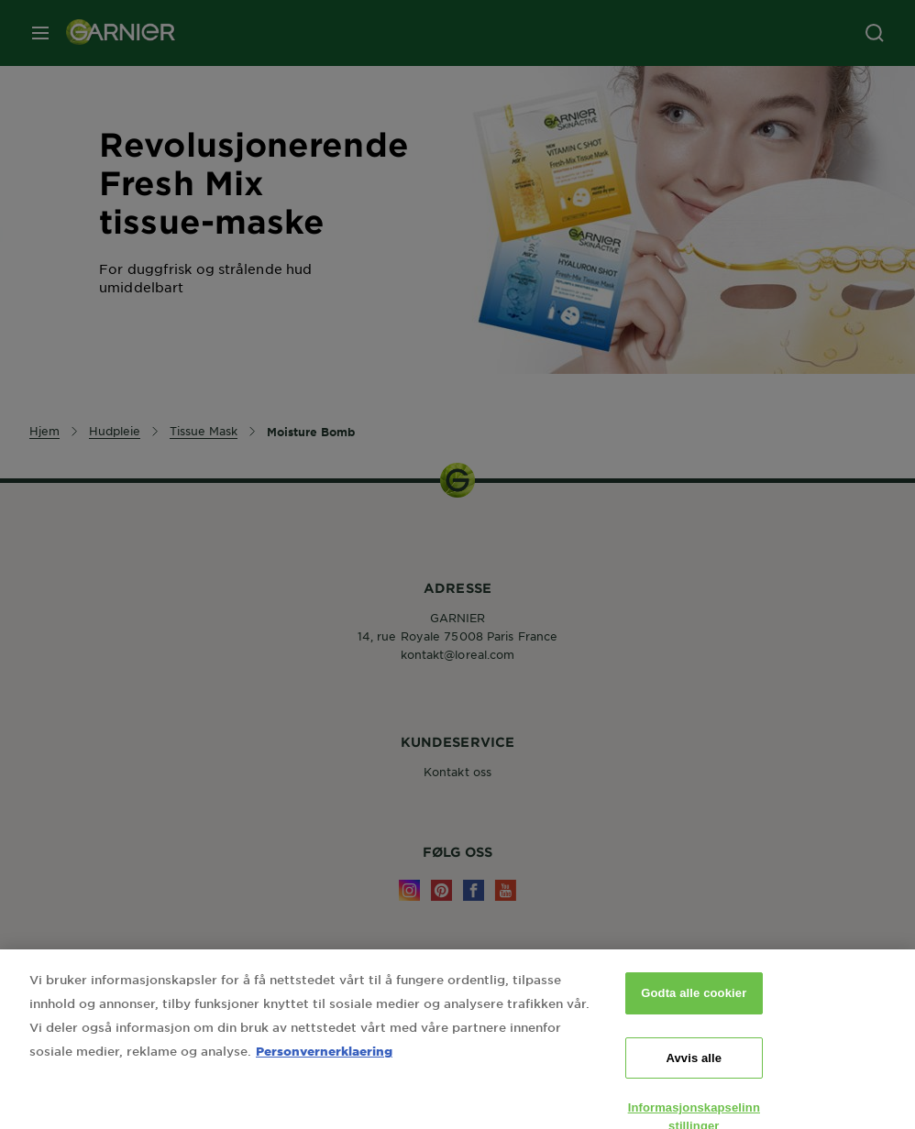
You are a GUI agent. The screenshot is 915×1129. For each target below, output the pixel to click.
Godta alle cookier (693, 1006)
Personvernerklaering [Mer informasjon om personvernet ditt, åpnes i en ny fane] (324, 1063)
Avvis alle (694, 1070)
